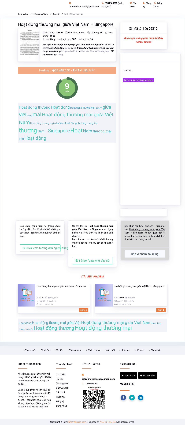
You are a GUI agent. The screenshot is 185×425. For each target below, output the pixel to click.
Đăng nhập (156, 350)
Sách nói (110, 350)
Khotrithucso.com (77, 422)
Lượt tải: (86, 39)
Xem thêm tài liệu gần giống (138, 80)
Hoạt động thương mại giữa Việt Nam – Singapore (66, 24)
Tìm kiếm (45, 350)
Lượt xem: (67, 39)
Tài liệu (59, 350)
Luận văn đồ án (40, 14)
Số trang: (94, 32)
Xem (83, 310)
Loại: (49, 39)
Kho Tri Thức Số (108, 422)
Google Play (147, 375)
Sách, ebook (94, 350)
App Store (128, 375)
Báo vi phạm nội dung (145, 254)
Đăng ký (140, 350)
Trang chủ (23, 14)
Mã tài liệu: (53, 32)
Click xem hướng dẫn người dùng (41, 248)
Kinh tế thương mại (73, 14)
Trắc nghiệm (75, 350)
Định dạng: (75, 32)
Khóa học (125, 350)
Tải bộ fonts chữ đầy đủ (92, 260)
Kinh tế (56, 14)
